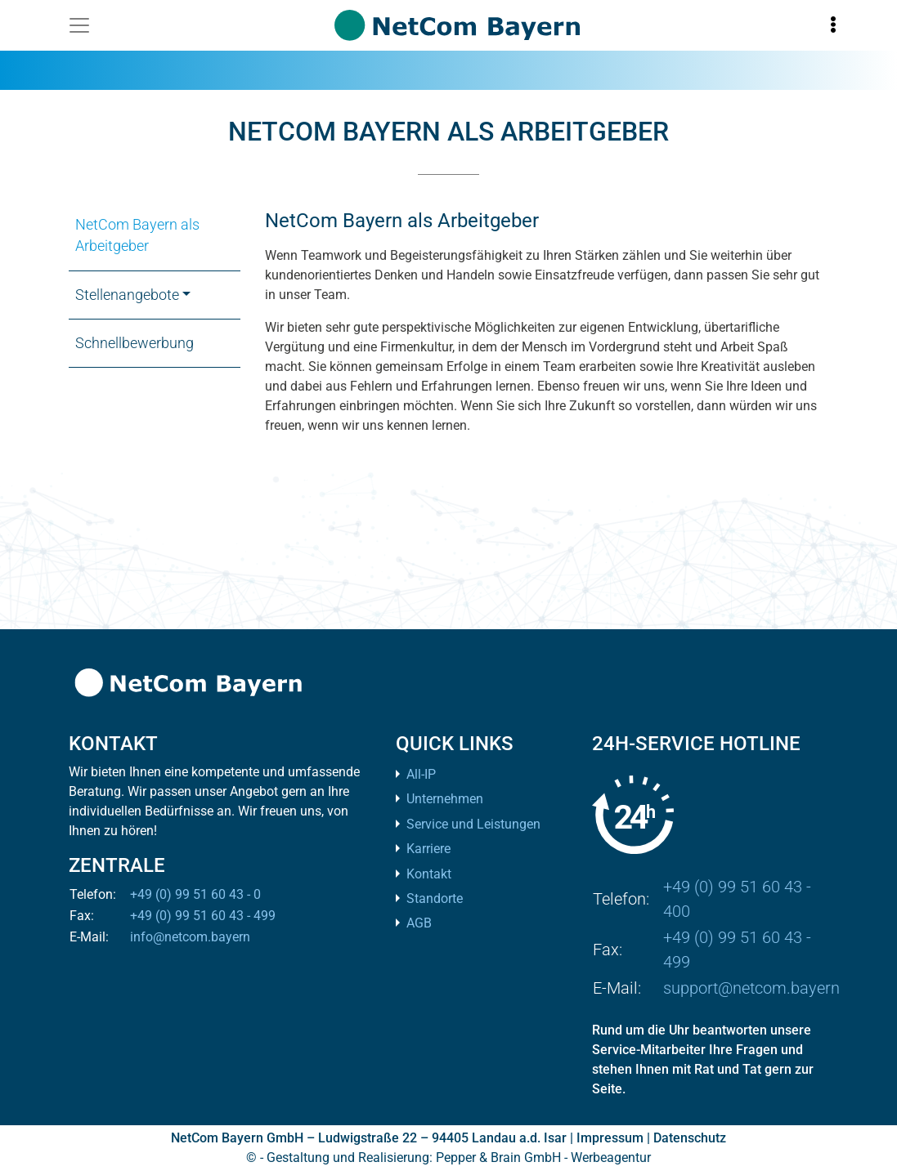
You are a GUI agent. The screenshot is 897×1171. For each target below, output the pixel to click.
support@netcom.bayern (751, 988)
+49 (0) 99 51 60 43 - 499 (203, 915)
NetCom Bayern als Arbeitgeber (137, 235)
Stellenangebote (127, 295)
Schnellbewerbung (134, 343)
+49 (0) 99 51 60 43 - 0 (195, 894)
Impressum (610, 1138)
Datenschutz (689, 1138)
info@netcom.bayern (190, 937)
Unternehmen (444, 799)
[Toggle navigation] (79, 25)
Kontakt (428, 874)
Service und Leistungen (473, 824)
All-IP (421, 774)
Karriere (428, 848)
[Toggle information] (833, 25)
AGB (419, 923)
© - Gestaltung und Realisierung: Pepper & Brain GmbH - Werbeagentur (448, 1157)
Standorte (434, 898)
